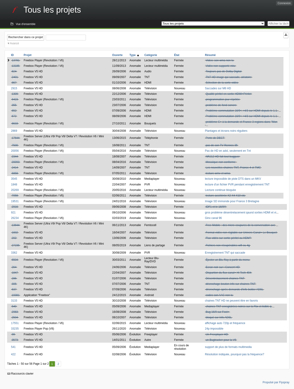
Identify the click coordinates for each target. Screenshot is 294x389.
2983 (15, 311)
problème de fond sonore (221, 105)
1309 (15, 93)
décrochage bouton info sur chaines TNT (230, 283)
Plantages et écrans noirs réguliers (226, 130)
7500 (15, 145)
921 (13, 212)
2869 (14, 130)
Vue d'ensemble (25, 24)
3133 (14, 300)
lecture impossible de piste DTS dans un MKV (233, 178)
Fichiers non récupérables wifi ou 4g (228, 245)
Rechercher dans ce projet (25, 37)
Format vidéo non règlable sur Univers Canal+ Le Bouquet (241, 232)
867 (14, 82)
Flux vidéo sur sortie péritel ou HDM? (228, 238)
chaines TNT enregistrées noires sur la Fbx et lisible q (238, 306)
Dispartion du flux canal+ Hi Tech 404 (228, 272)
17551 (15, 323)
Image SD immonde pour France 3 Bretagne (232, 201)
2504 (15, 317)
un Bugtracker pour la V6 (221, 339)
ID (12, 55)
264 (14, 267)
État (176, 55)
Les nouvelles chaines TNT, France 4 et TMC (233, 167)
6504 (15, 259)
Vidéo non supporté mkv (220, 65)
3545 (14, 178)
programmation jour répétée (223, 99)
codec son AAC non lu (219, 295)
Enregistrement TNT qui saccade (225, 252)
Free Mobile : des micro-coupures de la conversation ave (240, 225)
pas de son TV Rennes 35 (222, 145)
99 (13, 334)
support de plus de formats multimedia (228, 347)
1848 (14, 184)
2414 (15, 167)
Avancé (14, 43)
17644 (15, 138)
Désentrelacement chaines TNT (225, 278)
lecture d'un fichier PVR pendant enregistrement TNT (237, 184)
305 (14, 283)
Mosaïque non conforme (221, 162)
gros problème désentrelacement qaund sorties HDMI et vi (240, 212)
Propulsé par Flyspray (276, 382)
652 (14, 110)
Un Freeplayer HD (217, 334)
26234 (15, 218)
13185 (15, 65)
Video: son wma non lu (220, 60)
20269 (15, 190)
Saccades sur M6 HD (218, 88)
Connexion (284, 3)
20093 (15, 162)
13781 (15, 60)
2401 (15, 77)
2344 (15, 156)
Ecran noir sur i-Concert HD (223, 267)
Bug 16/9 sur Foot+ (217, 311)
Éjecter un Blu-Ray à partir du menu (228, 259)
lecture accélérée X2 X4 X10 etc (225, 195)
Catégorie (150, 55)
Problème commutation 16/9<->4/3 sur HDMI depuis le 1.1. (242, 110)
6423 (15, 99)
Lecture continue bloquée (220, 190)
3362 (14, 252)
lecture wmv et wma (218, 173)
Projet (27, 55)
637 (14, 289)
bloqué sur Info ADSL (219, 317)
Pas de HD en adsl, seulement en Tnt (228, 150)
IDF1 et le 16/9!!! (216, 206)
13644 (15, 225)
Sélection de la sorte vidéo (222, 82)
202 (14, 238)
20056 (15, 150)
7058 (15, 195)
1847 (15, 272)
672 (14, 116)
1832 (15, 232)
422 (13, 354)
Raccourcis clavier (20, 373)
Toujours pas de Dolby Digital (223, 71)
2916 (15, 206)
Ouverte (117, 55)
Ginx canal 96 (213, 218)
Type (134, 55)
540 (14, 306)
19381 (15, 295)
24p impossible (214, 328)
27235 (15, 245)
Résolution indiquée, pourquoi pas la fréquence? (234, 354)
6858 (15, 173)
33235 (15, 328)
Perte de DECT (215, 138)
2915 (14, 88)
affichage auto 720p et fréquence (225, 323)
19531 (15, 201)
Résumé (210, 55)
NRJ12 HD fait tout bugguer (223, 156)
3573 (15, 339)
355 (14, 105)
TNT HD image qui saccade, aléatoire (229, 77)
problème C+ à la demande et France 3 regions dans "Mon (241, 121)
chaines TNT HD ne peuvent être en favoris (231, 300)
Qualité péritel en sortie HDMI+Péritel (228, 93)
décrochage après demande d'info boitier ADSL (234, 289)
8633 (15, 123)
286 (14, 278)
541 (13, 347)
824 (14, 71)
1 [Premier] (52, 364)
